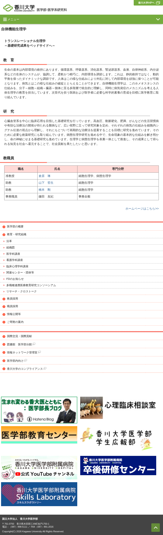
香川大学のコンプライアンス (26, 368)
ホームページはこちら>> (142, 208)
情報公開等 (14, 314)
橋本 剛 (45, 189)
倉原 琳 (45, 176)
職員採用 (12, 306)
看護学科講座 (14, 260)
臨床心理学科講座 (17, 266)
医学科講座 (13, 253)
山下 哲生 (46, 182)
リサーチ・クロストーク (21, 291)
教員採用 (12, 298)
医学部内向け (17, 360)
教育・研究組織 (16, 234)
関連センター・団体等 (20, 272)
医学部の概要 (15, 226)
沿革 (9, 241)
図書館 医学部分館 (21, 344)
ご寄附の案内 (15, 322)
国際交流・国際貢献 (19, 336)
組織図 (10, 247)
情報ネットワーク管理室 (24, 352)
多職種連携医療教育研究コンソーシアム (31, 285)
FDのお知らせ (15, 278)
